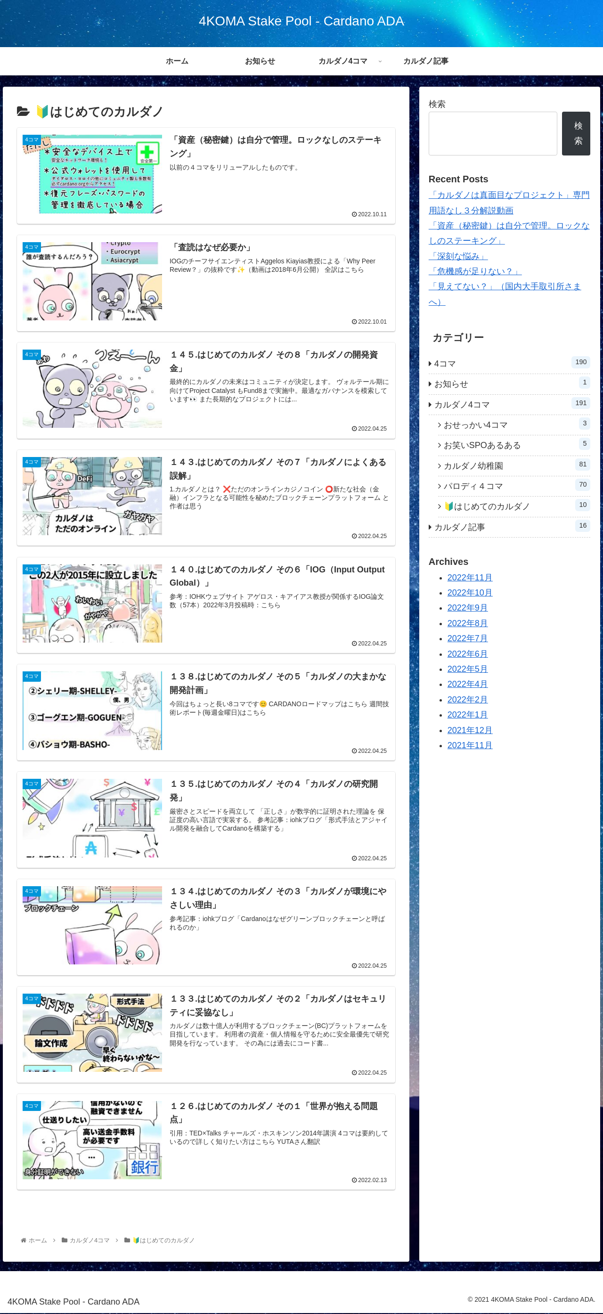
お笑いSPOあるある (517, 444)
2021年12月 (470, 730)
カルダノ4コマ (512, 403)
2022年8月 (468, 623)
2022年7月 (468, 638)
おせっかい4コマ (517, 423)
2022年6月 (468, 654)
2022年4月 (468, 684)
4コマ (512, 362)
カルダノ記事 (512, 526)
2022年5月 (468, 669)
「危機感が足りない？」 (475, 271)
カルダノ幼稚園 (517, 464)
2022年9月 (468, 607)
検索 (437, 104)
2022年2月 (468, 699)
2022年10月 (470, 592)
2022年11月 (470, 577)
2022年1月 (468, 714)
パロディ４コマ (517, 485)
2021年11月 (470, 745)
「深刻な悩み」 (458, 256)
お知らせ (512, 382)
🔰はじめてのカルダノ (517, 505)
